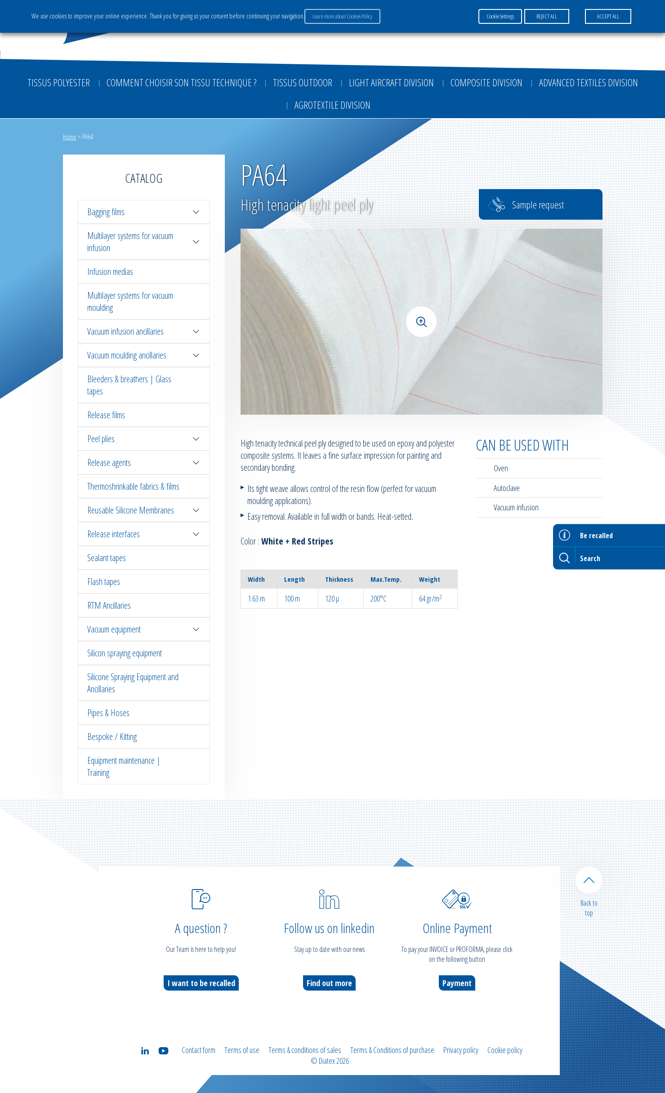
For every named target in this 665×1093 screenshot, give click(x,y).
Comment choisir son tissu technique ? (181, 82)
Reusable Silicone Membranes (144, 510)
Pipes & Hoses (108, 713)
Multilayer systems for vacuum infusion (144, 242)
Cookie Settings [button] (500, 16)
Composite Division (486, 82)
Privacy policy (460, 1049)
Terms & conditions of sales (304, 1049)
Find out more (329, 983)
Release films (106, 415)
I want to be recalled (201, 983)
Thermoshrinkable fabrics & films (133, 486)
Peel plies (144, 439)
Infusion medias (110, 272)
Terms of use (241, 1049)
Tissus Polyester (58, 82)
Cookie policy (504, 1049)
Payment (457, 983)
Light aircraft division (391, 82)
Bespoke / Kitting (112, 736)
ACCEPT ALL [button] (608, 16)
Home (69, 136)
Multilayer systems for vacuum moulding (130, 301)
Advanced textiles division (588, 82)
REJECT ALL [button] (546, 16)
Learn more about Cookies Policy (342, 16)
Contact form (198, 1049)
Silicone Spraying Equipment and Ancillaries (133, 683)
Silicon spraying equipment (124, 653)
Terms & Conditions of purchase (392, 1049)
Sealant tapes (106, 558)
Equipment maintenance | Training (124, 766)
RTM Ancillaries (109, 605)
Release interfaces (144, 534)
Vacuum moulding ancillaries (144, 355)
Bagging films (144, 212)
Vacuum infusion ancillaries (144, 331)
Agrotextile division (332, 104)
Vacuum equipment (144, 629)
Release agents (144, 462)
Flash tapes (103, 581)
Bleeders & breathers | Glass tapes (129, 385)
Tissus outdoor (302, 82)
